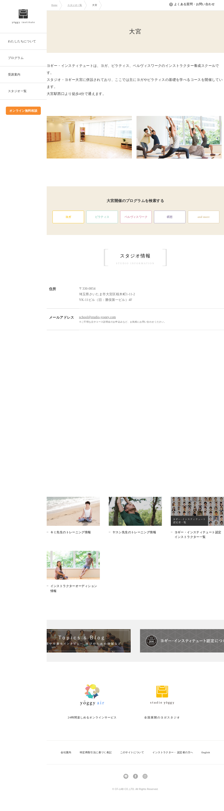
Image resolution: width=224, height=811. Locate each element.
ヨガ (68, 217)
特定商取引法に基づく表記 (96, 752)
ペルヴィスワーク (135, 217)
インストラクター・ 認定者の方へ (172, 752)
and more (204, 217)
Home (54, 5)
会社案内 (66, 752)
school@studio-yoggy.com (97, 317)
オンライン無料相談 (23, 110)
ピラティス (102, 217)
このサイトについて (132, 752)
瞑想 (170, 217)
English (205, 752)
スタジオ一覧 (74, 5)
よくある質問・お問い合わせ (192, 4)
